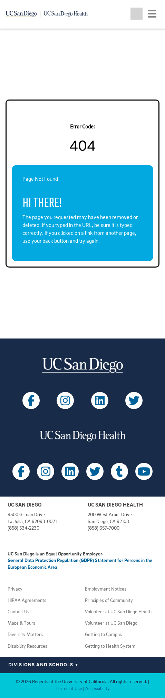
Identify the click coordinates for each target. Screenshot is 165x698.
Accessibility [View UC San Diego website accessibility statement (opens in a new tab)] (97, 689)
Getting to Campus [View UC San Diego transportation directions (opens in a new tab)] (103, 635)
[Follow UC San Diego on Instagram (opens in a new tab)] (65, 400)
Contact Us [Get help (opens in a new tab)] (18, 612)
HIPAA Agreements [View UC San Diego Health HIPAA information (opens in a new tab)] (27, 600)
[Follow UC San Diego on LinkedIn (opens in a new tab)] (99, 400)
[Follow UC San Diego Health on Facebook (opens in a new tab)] (21, 471)
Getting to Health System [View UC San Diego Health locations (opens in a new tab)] (110, 646)
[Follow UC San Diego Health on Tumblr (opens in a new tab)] (119, 471)
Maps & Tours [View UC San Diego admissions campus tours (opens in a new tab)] (21, 623)
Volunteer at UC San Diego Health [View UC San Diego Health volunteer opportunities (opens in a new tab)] (118, 612)
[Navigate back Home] (49, 14)
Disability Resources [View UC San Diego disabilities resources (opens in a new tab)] (27, 646)
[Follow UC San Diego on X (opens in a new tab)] (134, 400)
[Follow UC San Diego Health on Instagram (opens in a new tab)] (45, 471)
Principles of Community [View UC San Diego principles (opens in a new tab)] (109, 600)
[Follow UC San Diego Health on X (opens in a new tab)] (95, 471)
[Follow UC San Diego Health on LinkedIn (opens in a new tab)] (70, 471)
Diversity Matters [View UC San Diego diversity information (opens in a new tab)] (25, 635)
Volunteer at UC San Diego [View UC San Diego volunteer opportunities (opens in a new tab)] (111, 623)
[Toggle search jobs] (136, 14)
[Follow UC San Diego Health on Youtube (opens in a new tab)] (144, 471)
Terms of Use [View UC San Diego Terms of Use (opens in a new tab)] (69, 689)
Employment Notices (105, 589)
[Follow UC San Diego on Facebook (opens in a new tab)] (31, 400)
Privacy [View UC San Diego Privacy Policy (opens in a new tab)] (15, 589)
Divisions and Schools (43, 665)
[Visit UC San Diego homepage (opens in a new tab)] (82, 365)
